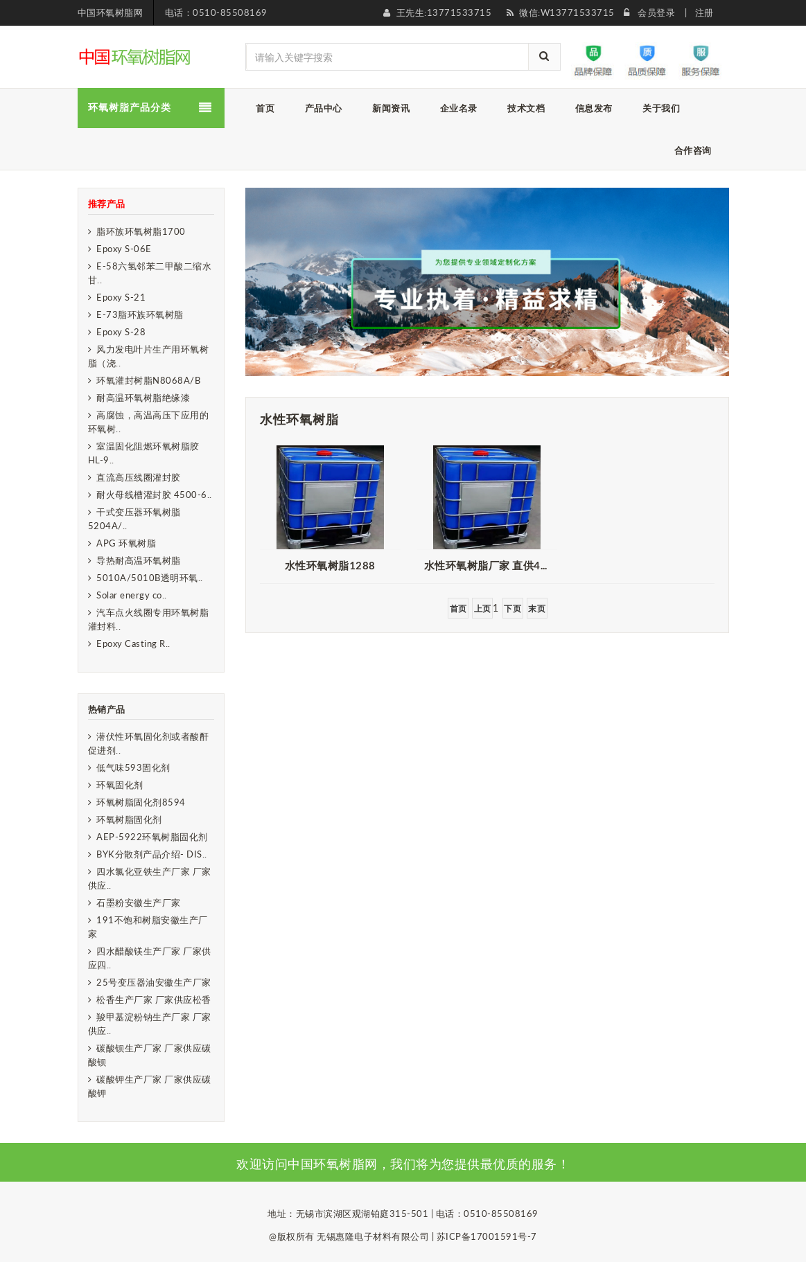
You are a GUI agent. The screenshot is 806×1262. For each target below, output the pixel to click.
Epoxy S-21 (121, 297)
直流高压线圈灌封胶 (138, 477)
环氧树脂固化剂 (129, 819)
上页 (482, 608)
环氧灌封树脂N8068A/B (148, 380)
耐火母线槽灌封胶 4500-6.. (154, 494)
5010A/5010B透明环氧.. (149, 577)
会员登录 (656, 12)
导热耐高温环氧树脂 (138, 560)
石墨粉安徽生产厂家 (138, 902)
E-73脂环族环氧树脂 (140, 314)
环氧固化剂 (119, 784)
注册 (704, 12)
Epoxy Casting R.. (133, 643)
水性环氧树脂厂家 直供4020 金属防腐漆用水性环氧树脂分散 (491, 565)
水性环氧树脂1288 (330, 565)
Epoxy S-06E (124, 248)
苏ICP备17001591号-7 (487, 1236)
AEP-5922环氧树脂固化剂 (152, 836)
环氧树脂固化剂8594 (141, 802)
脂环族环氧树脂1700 (141, 231)
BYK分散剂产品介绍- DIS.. (151, 854)
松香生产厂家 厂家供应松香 (153, 999)
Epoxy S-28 (121, 331)
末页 (536, 608)
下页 (512, 608)
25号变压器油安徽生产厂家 (153, 982)
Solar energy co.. (131, 595)
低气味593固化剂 (133, 767)
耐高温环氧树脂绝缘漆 (143, 397)
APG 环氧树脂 (126, 543)
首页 (458, 608)
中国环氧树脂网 (110, 12)
